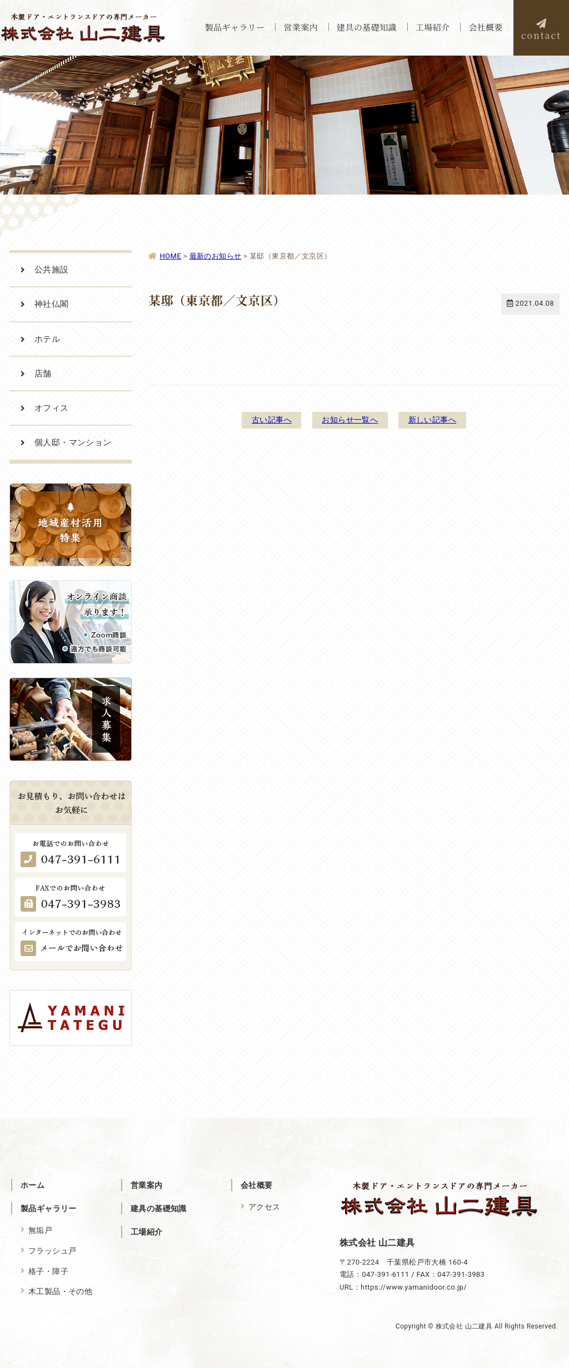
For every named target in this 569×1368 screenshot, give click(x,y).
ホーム (32, 1185)
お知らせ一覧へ (350, 419)
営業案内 (147, 1185)
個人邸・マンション (73, 442)
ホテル (47, 339)
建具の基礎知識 (159, 1208)
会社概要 (257, 1185)
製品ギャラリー (49, 1208)
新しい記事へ (437, 419)
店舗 (43, 374)
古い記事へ (266, 419)
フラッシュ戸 (52, 1250)
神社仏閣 (51, 304)
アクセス (264, 1206)
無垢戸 (40, 1230)
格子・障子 (48, 1270)
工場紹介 (147, 1231)
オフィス (51, 408)
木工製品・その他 (60, 1290)
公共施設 (51, 270)
